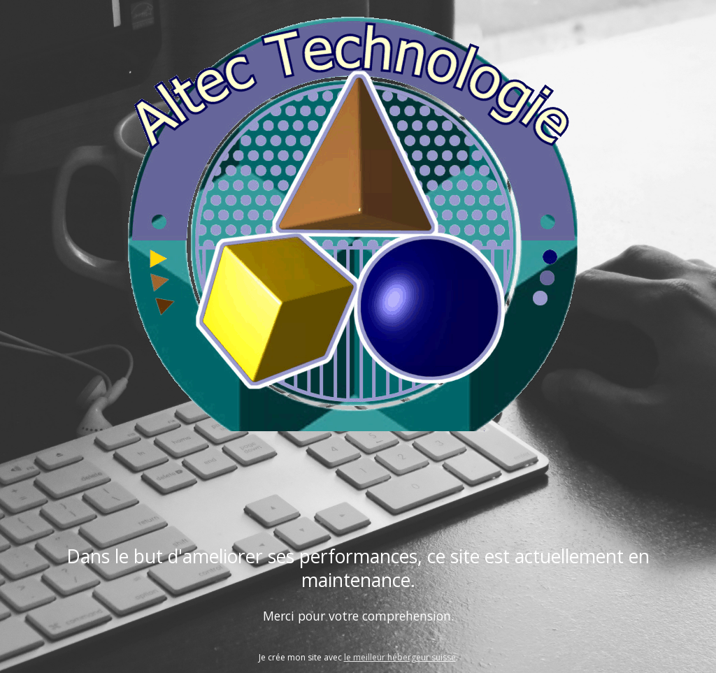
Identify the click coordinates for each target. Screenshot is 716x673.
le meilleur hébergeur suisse (400, 657)
